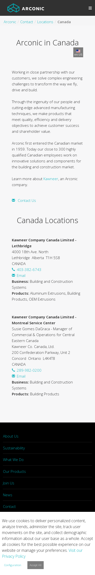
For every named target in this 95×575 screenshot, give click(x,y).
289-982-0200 (29, 370)
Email (21, 275)
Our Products (14, 471)
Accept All (35, 565)
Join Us (8, 482)
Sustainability (14, 447)
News (7, 494)
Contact (9, 506)
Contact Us (27, 200)
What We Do (13, 459)
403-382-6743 (29, 269)
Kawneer (50, 178)
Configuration (12, 565)
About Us (11, 436)
